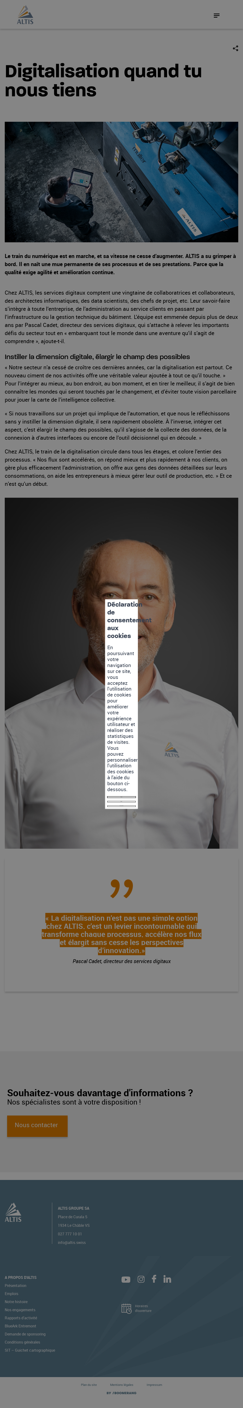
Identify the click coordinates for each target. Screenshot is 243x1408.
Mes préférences (121, 733)
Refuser (121, 723)
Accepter (121, 714)
